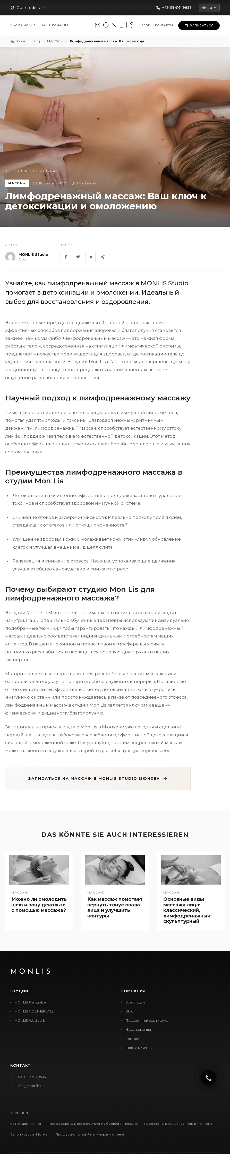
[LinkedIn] (90, 257)
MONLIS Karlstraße (30, 1002)
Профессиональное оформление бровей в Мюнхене (93, 1123)
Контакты (164, 25)
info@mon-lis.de (31, 1086)
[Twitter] (78, 257)
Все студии (135, 1002)
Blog (129, 1011)
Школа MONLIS (23, 25)
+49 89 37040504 (32, 1077)
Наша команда (55, 25)
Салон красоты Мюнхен (29, 1134)
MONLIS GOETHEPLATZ (34, 1011)
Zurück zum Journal (31, 171)
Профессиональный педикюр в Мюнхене (178, 1123)
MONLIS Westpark (29, 1020)
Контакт (132, 1039)
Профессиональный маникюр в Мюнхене (90, 1134)
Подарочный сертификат (147, 1020)
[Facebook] (66, 257)
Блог (145, 25)
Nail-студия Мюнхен (26, 1123)
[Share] (103, 257)
